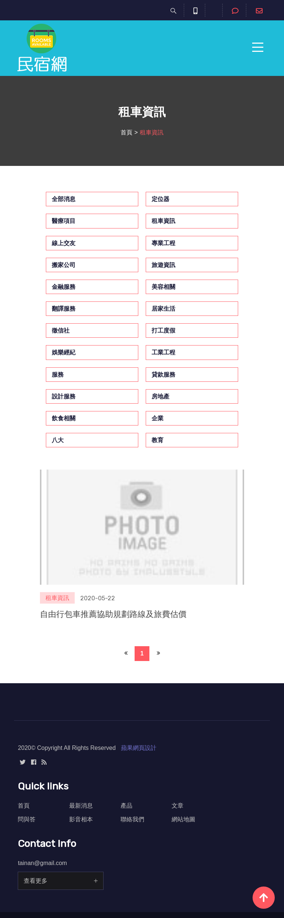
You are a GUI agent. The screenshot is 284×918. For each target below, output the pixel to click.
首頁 (126, 132)
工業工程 (163, 352)
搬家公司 (63, 265)
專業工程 (163, 243)
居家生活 (163, 309)
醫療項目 (63, 221)
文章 (177, 805)
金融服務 (63, 287)
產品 (126, 805)
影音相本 (81, 819)
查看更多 (35, 881)
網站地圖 (183, 819)
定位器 (160, 199)
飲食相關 (63, 418)
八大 (58, 440)
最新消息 (81, 805)
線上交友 (63, 243)
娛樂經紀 (63, 352)
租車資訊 (163, 221)
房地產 (160, 396)
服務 (58, 374)
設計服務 (63, 396)
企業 (157, 418)
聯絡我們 (132, 819)
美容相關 (163, 287)
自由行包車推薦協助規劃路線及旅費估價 (113, 614)
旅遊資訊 (163, 265)
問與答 (27, 819)
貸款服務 (163, 374)
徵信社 (61, 330)
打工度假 (163, 330)
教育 (157, 440)
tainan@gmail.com (42, 863)
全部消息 (63, 199)
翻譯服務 (63, 309)
